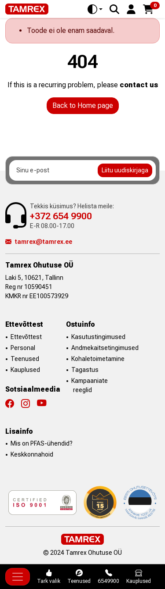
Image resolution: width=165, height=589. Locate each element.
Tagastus (85, 369)
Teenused (25, 358)
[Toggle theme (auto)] (95, 9)
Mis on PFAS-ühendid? (42, 443)
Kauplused (25, 369)
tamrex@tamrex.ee (38, 241)
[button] (131, 8)
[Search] (114, 9)
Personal (23, 347)
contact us (139, 85)
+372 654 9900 (61, 216)
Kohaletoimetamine (98, 358)
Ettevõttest (26, 336)
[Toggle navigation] (17, 576)
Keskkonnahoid (32, 454)
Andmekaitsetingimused (105, 347)
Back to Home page (82, 105)
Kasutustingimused (98, 336)
